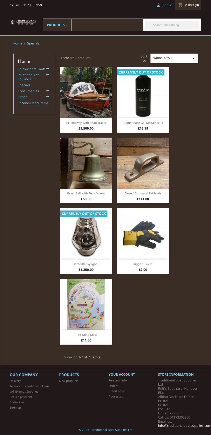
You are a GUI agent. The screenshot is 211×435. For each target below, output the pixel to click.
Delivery (15, 381)
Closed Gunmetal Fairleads (143, 193)
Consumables (28, 91)
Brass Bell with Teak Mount (86, 193)
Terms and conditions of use (29, 386)
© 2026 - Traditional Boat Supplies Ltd (105, 430)
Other (22, 97)
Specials (24, 85)
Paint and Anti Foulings (29, 77)
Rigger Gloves (142, 264)
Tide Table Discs (86, 335)
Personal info (118, 380)
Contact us (17, 402)
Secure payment (21, 397)
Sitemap (15, 407)
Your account (122, 374)
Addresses (116, 396)
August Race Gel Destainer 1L (143, 123)
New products (69, 381)
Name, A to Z (174, 58)
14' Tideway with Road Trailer (86, 123)
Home (24, 61)
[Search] (172, 25)
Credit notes (117, 391)
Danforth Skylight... (86, 264)
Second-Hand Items (33, 103)
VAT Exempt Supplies (24, 391)
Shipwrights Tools (32, 69)
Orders (113, 386)
